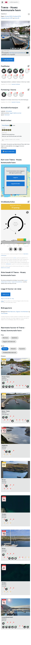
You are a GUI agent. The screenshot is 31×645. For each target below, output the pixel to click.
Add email (6, 114)
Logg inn (15, 177)
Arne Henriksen (24, 311)
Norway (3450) (9, 16)
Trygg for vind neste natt (9, 341)
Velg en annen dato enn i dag (7, 298)
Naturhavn (5, 337)
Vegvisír (18, 311)
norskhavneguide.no (13, 2)
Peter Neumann (13, 52)
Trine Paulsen (5, 125)
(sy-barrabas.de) (21, 52)
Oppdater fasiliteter (15, 84)
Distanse (5, 348)
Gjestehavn (14, 337)
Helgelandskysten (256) (7, 18)
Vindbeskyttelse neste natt (9, 352)
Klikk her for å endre (5, 267)
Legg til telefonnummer (15, 113)
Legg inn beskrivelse (8, 151)
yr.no (15, 257)
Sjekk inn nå (6, 294)
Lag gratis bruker (15, 183)
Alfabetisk (13, 348)
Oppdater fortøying (15, 102)
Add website (9, 111)
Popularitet (22, 348)
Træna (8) (17, 18)
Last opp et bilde (7, 59)
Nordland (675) (17, 16)
